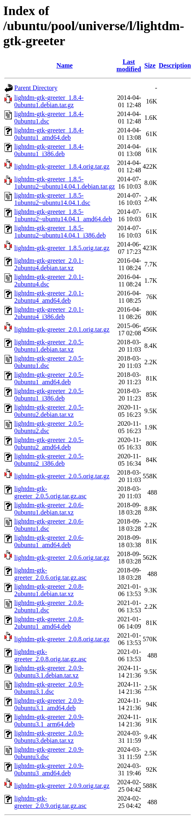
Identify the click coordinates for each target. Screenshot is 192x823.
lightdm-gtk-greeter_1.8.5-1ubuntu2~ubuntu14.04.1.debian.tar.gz (64, 183)
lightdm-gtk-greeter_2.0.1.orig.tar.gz (61, 329)
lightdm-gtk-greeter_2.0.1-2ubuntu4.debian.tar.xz (49, 264)
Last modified (128, 65)
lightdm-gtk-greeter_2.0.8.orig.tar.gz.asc (50, 655)
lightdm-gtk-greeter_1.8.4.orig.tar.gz (61, 166)
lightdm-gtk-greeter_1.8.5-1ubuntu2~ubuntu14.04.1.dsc (52, 199)
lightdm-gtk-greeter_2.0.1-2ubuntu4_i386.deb (49, 313)
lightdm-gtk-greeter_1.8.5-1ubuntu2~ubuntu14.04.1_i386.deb (60, 231)
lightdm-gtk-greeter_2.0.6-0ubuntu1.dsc (49, 525)
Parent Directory (35, 87)
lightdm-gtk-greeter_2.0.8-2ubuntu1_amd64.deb (49, 623)
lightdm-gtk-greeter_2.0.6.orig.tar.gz (61, 557)
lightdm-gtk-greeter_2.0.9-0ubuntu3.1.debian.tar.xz (49, 672)
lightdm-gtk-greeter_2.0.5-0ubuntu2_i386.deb (49, 460)
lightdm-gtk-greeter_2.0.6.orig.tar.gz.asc (50, 574)
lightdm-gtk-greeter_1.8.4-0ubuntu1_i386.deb (49, 150)
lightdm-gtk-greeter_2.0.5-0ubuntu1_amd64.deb (49, 378)
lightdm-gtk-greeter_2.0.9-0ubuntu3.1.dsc (49, 688)
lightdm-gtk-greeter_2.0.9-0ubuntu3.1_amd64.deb (49, 704)
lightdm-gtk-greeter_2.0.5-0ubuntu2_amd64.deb (49, 443)
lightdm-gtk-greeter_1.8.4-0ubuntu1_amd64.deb (49, 134)
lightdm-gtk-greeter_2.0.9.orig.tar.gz (61, 785)
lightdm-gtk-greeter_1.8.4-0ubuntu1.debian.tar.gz (49, 101)
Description (175, 65)
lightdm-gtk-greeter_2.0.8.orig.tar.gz (61, 639)
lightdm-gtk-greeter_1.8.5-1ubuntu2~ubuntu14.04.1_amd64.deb (63, 215)
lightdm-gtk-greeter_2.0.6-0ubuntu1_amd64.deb (49, 541)
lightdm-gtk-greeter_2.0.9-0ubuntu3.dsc (49, 753)
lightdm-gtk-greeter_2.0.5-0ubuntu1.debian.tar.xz (49, 346)
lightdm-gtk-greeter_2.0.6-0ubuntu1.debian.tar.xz (49, 509)
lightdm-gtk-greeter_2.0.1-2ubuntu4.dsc (49, 280)
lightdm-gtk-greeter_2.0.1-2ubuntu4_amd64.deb (49, 297)
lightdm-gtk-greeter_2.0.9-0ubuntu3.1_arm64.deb (49, 720)
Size (150, 65)
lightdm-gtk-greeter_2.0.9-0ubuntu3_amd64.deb (49, 769)
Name (65, 65)
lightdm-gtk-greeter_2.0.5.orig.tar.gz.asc (50, 492)
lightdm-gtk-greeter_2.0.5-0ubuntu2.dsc (49, 427)
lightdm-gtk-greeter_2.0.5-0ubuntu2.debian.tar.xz (49, 411)
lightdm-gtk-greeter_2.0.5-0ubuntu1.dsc (49, 362)
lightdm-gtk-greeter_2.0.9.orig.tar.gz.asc (50, 802)
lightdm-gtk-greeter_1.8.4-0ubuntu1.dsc (49, 117)
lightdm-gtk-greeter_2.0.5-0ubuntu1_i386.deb (49, 394)
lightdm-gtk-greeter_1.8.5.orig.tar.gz (61, 247)
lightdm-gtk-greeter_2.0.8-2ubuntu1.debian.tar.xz (49, 590)
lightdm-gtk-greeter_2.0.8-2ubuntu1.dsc (49, 606)
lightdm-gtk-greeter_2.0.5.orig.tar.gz (61, 476)
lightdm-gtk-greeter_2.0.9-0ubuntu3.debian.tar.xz (49, 737)
